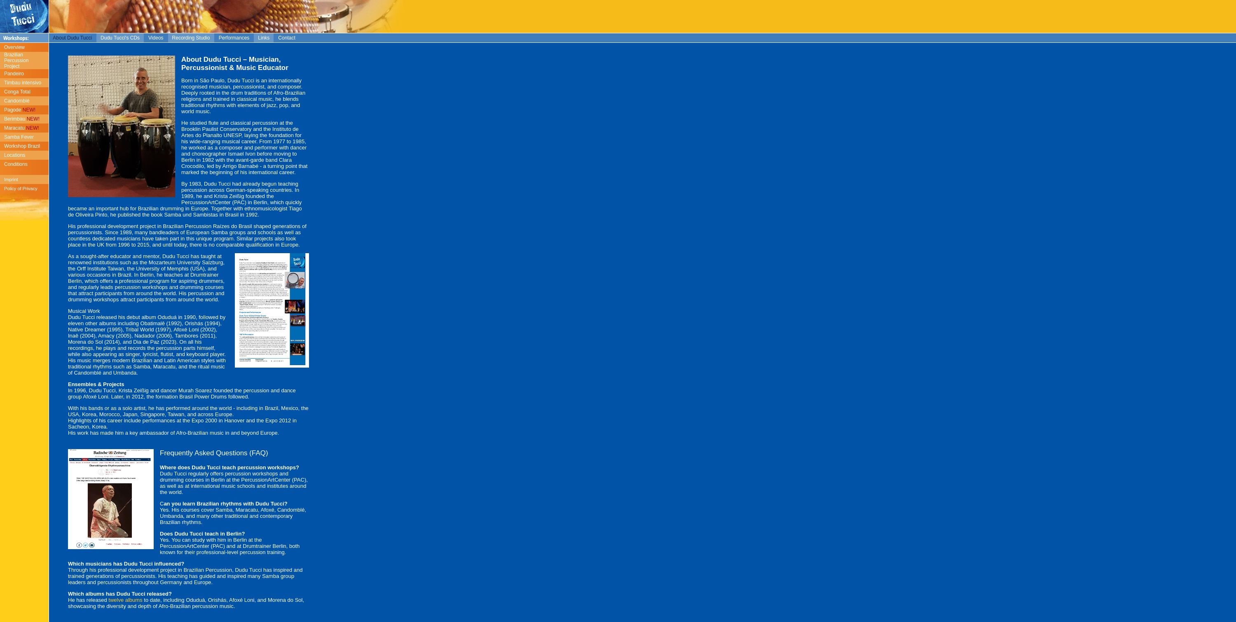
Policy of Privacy (20, 188)
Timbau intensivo (22, 83)
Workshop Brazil (22, 146)
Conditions (16, 164)
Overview (14, 47)
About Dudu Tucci (72, 38)
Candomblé (16, 101)
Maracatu (21, 128)
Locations (14, 155)
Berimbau (22, 119)
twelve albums (125, 600)
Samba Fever (19, 137)
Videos (155, 38)
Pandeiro (14, 74)
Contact (286, 38)
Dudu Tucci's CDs (120, 38)
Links (264, 38)
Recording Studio (191, 38)
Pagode (19, 110)
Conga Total (17, 92)
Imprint (11, 179)
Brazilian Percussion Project (14, 60)
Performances (234, 38)
